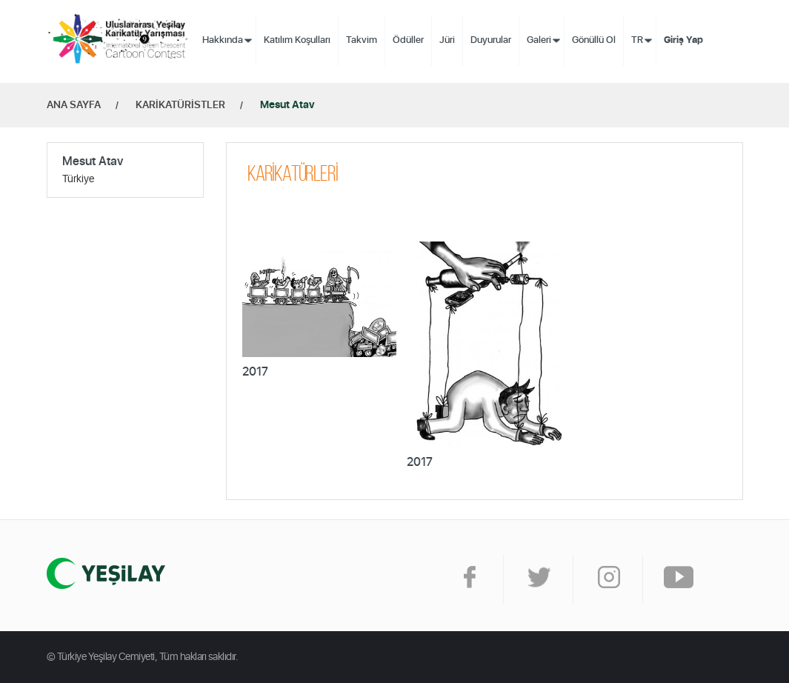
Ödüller (408, 40)
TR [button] (637, 40)
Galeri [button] (539, 40)
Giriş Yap (683, 40)
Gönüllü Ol (594, 40)
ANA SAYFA (74, 105)
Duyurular (490, 40)
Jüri (447, 40)
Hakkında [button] (222, 40)
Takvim (361, 40)
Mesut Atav (287, 105)
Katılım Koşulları (297, 40)
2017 (255, 372)
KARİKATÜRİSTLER (180, 105)
